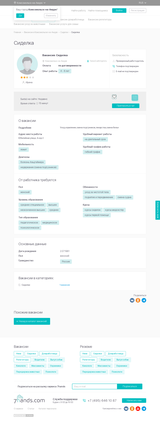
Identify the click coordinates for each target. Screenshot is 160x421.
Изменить (51, 15)
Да (20, 15)
